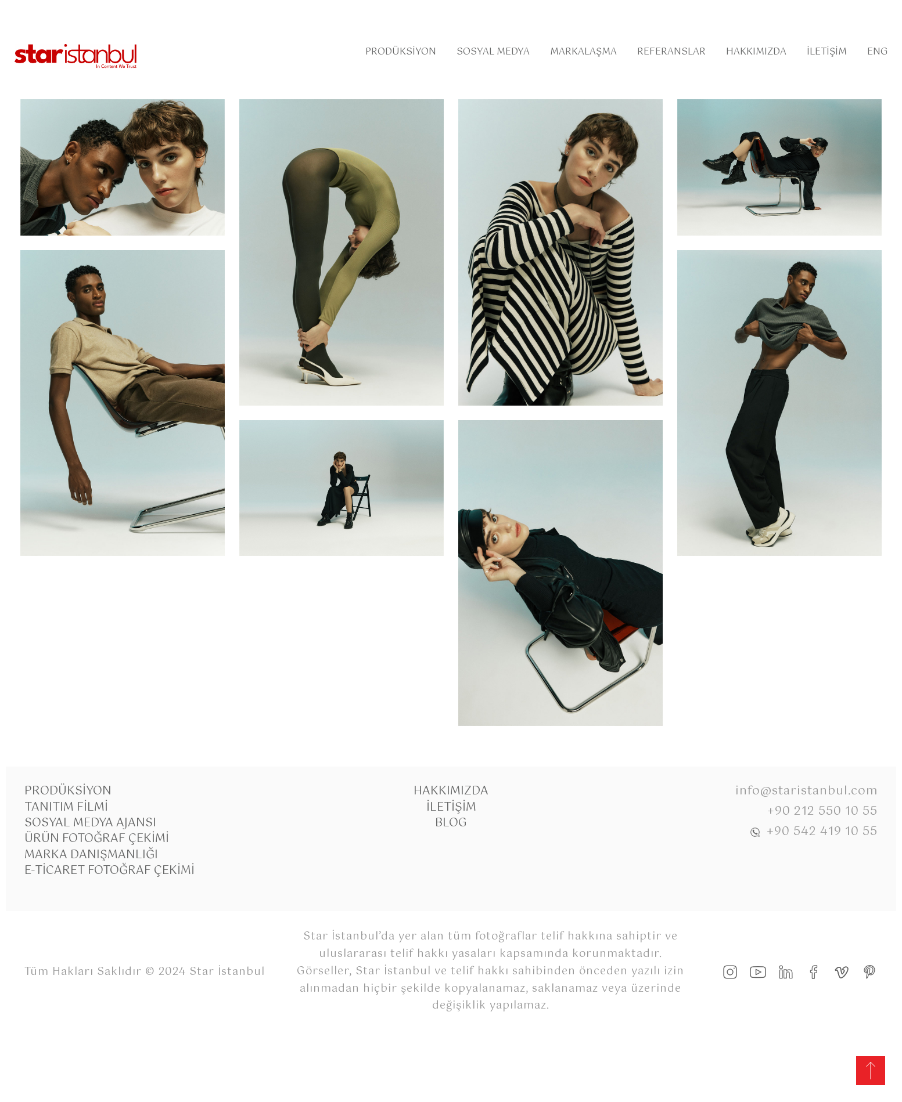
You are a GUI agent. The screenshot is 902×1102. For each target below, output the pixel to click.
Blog (451, 823)
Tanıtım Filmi (66, 807)
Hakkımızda (756, 52)
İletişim (827, 52)
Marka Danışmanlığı (91, 855)
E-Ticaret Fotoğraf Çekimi (109, 870)
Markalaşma (583, 52)
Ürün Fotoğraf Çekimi (96, 838)
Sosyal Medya (493, 52)
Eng (877, 52)
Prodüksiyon (400, 52)
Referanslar (671, 52)
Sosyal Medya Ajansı (90, 823)
